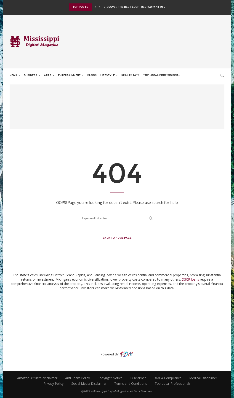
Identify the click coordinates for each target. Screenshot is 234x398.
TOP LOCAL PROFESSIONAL (161, 75)
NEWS (13, 75)
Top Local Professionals (173, 383)
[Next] (100, 7)
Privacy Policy (53, 383)
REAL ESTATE (130, 75)
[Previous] (95, 7)
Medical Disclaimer (203, 378)
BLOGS (92, 75)
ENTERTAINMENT (69, 75)
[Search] (222, 75)
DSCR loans (190, 279)
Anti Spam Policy (77, 378)
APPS (47, 75)
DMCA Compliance (167, 378)
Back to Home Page (117, 238)
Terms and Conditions (130, 383)
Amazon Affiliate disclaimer (37, 378)
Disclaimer (138, 378)
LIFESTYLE (107, 75)
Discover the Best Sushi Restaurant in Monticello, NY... (146, 7)
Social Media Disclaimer (88, 383)
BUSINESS (30, 75)
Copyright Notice (110, 378)
